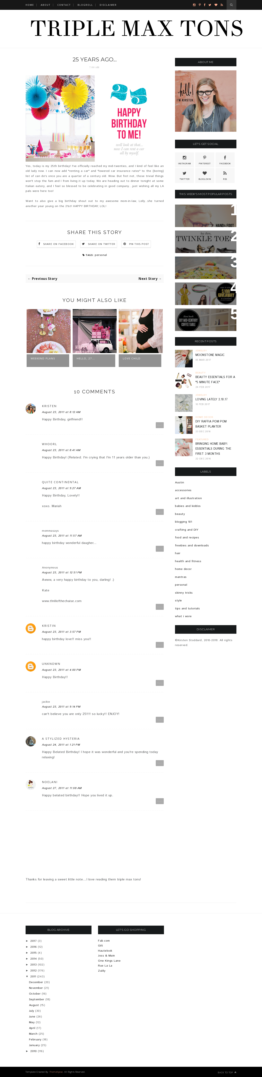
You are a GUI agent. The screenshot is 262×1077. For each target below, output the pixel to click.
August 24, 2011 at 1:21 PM (61, 745)
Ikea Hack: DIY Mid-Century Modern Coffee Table (204, 316)
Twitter (185, 175)
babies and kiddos (188, 506)
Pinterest (205, 159)
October (35, 994)
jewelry (201, 350)
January (34, 1045)
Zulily (101, 971)
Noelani (50, 782)
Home (30, 4)
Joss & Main (106, 956)
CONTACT (64, 4)
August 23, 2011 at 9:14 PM (61, 707)
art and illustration (188, 498)
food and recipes (187, 538)
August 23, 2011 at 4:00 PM (61, 670)
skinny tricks (184, 593)
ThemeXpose (56, 1071)
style (178, 601)
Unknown (51, 664)
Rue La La (105, 966)
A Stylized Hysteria (61, 739)
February (35, 1040)
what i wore (183, 616)
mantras (181, 577)
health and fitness (188, 561)
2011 (33, 977)
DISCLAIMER (108, 4)
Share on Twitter (101, 244)
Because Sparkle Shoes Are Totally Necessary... (205, 238)
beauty (200, 373)
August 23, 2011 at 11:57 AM (62, 536)
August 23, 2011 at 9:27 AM (61, 488)
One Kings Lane (109, 961)
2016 (33, 947)
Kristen (49, 406)
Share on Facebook (58, 244)
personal (101, 255)
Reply (160, 425)
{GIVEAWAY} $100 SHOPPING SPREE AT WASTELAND (202, 290)
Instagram (184, 159)
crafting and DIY (186, 530)
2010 (33, 1051)
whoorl (49, 444)
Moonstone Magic (210, 355)
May (32, 1022)
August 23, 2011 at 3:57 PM (61, 632)
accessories (183, 490)
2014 (33, 959)
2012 (33, 971)
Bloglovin (205, 175)
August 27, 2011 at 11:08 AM (62, 788)
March (33, 1034)
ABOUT (46, 4)
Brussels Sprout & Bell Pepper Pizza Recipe (201, 264)
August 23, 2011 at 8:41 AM (61, 450)
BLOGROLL (85, 4)
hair (177, 553)
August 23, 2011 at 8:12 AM (61, 412)
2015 (33, 953)
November (36, 988)
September (36, 999)
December (36, 982)
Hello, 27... (86, 358)
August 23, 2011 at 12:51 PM (62, 573)
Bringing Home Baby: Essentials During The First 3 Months (213, 449)
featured (202, 439)
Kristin (49, 626)
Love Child (132, 358)
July (31, 1011)
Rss (225, 175)
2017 (33, 941)
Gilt (100, 946)
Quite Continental (60, 482)
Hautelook (105, 951)
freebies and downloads (192, 546)
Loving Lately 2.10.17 (211, 399)
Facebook (225, 159)
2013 (33, 965)
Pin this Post (139, 244)
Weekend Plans (43, 358)
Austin (179, 483)
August (34, 1005)
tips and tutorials (187, 609)
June (32, 1017)
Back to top (227, 1072)
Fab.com (104, 941)
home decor (204, 417)
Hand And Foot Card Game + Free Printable (205, 212)
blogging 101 (183, 522)
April (32, 1028)
